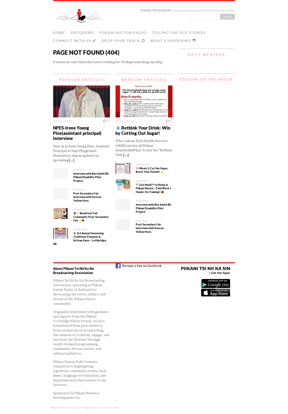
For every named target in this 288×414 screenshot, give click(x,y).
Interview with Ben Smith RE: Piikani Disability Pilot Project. (91, 177)
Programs (82, 33)
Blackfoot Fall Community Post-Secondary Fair (91, 217)
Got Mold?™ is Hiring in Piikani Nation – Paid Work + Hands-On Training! (153, 188)
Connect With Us (74, 41)
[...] (71, 160)
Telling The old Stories (178, 33)
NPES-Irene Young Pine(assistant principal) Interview (77, 133)
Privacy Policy (112, 407)
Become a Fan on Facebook (138, 266)
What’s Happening (173, 41)
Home (59, 33)
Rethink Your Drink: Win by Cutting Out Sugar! (143, 130)
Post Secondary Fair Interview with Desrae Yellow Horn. (87, 197)
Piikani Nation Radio (122, 33)
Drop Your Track (123, 41)
